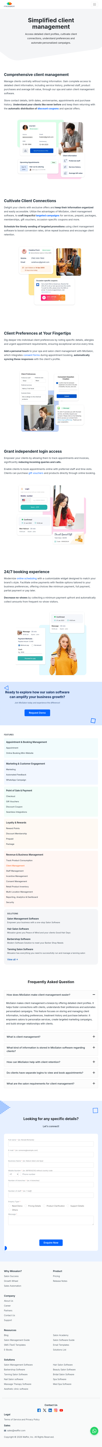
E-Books (8, 1349)
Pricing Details (34, 1206)
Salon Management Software (18, 1364)
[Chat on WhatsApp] (94, 1431)
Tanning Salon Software (15, 1374)
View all (12, 959)
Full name (21, 1140)
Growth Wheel (11, 1281)
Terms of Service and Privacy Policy (22, 1419)
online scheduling (27, 578)
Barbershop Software (14, 1369)
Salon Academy (61, 1335)
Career (7, 1305)
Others (15, 1210)
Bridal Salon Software (63, 1374)
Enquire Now (51, 1242)
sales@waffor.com (14, 1430)
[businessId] (51, 1165)
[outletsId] (51, 1184)
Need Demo (17, 1206)
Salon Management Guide (17, 1340)
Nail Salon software (13, 1379)
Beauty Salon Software (64, 1369)
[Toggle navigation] (94, 4)
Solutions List (59, 1349)
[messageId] (51, 1220)
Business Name (25, 1161)
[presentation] (51, 1232)
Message (12, 1214)
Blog (6, 1335)
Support (8, 1320)
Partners (8, 1310)
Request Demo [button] (37, 712)
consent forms (31, 355)
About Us (8, 1300)
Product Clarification (56, 1206)
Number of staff (20, 1191)
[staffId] (51, 1195)
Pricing (56, 1276)
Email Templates (61, 1345)
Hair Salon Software (63, 1364)
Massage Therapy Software (17, 1384)
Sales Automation (12, 1285)
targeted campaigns (47, 215)
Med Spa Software (62, 1384)
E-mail (23, 1150)
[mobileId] (13, 1174)
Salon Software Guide (64, 1340)
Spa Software (59, 1379)
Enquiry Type (14, 1202)
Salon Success (11, 1276)
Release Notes (60, 1281)
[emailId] (51, 1154)
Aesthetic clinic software (16, 1389)
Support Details (77, 1206)
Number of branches (23, 1181)
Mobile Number (30, 1171)
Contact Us (9, 1315)
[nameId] (51, 1143)
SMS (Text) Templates (15, 1345)
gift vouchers (36, 473)
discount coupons (48, 108)
